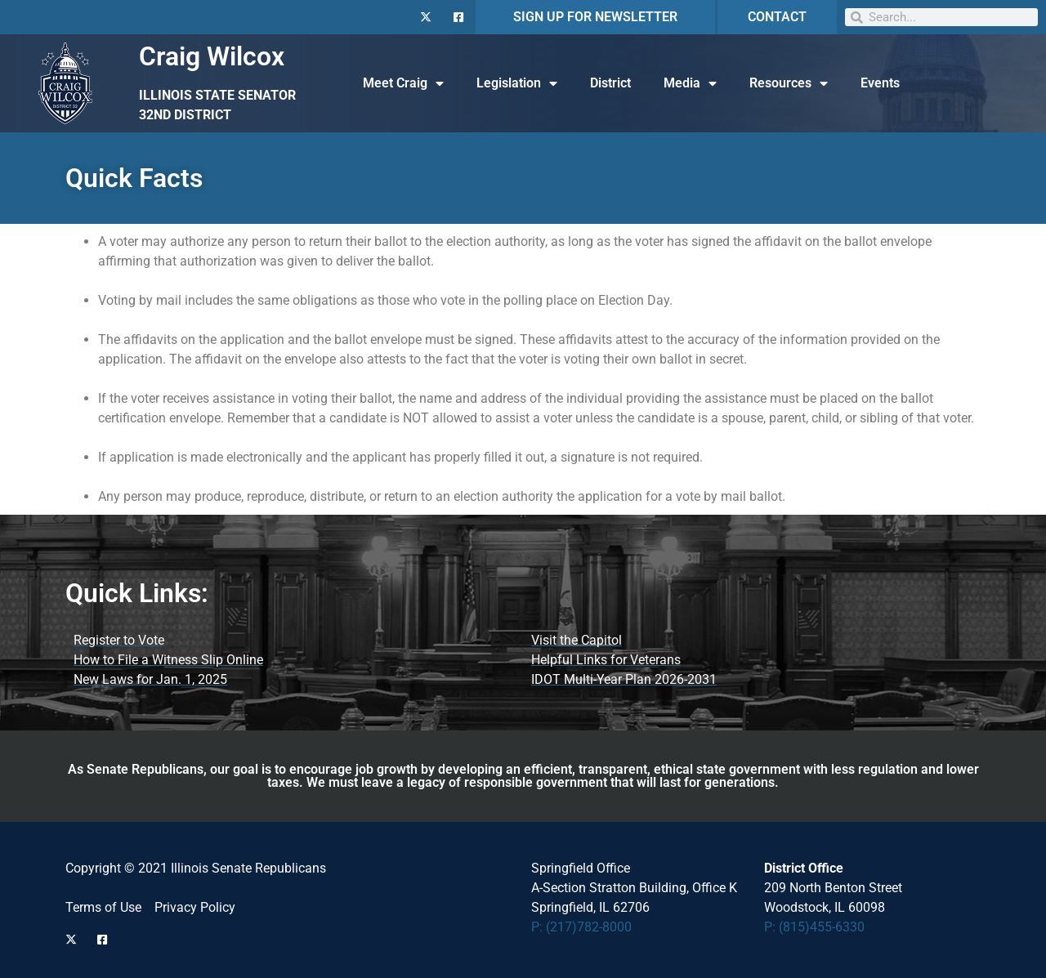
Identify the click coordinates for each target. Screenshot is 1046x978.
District (610, 83)
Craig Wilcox (211, 56)
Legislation (516, 83)
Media (690, 83)
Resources (788, 83)
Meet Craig (403, 83)
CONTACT (777, 17)
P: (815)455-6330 (814, 927)
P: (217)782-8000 (581, 927)
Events (880, 83)
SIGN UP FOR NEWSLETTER (595, 17)
